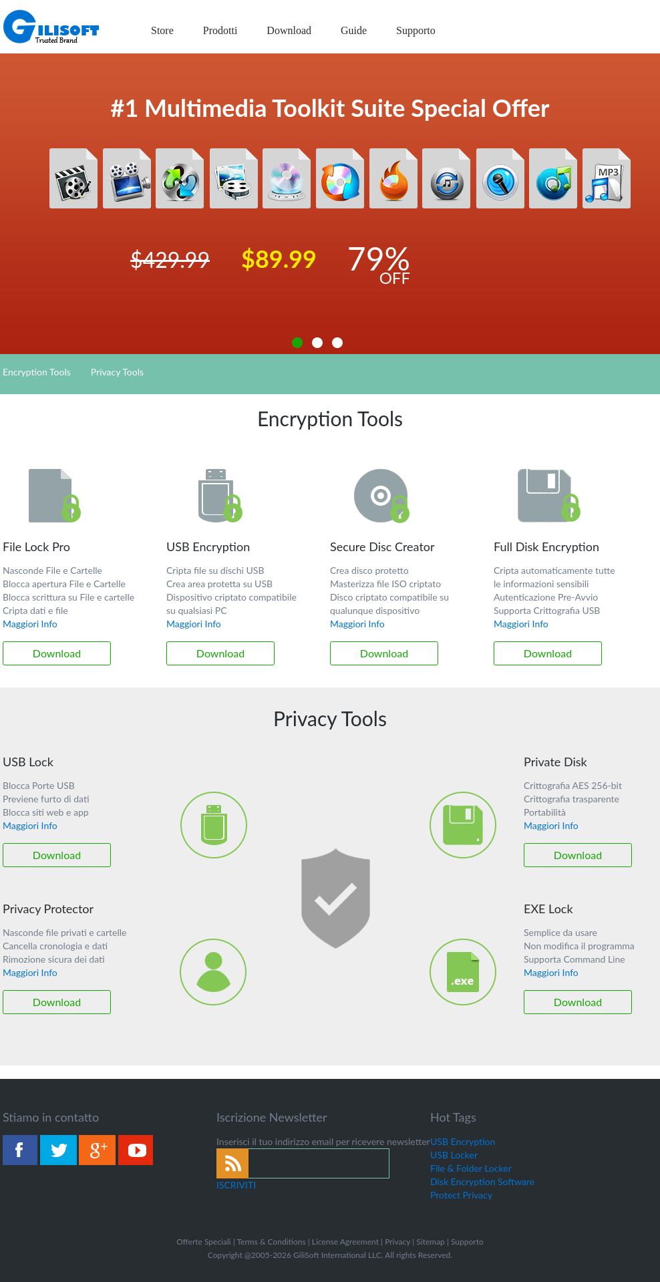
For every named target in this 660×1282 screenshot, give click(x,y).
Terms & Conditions (270, 1242)
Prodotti (220, 30)
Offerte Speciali (203, 1242)
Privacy (397, 1242)
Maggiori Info (30, 623)
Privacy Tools (117, 371)
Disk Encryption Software (482, 1181)
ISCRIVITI (236, 1184)
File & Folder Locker (471, 1168)
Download (289, 30)
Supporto (416, 30)
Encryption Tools (37, 371)
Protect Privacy (461, 1194)
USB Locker (454, 1154)
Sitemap (430, 1242)
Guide (354, 30)
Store (162, 30)
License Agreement (345, 1242)
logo (52, 26)
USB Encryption (462, 1141)
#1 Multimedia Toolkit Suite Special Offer (330, 107)
